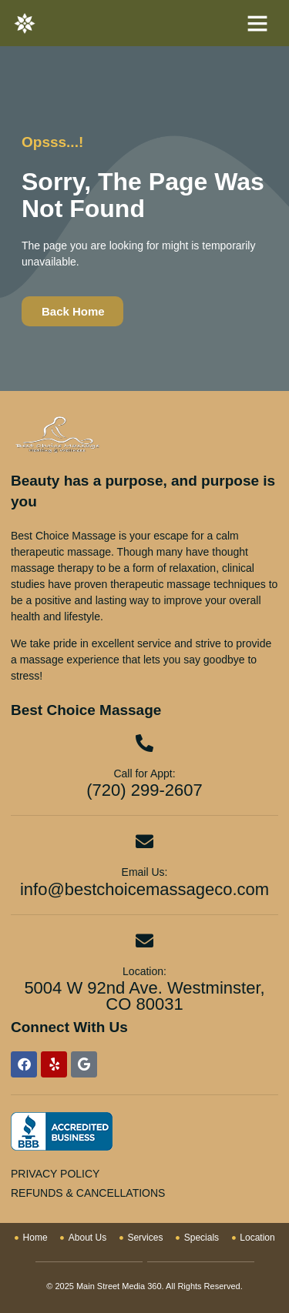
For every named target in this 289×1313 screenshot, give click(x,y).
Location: (144, 971)
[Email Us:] (144, 841)
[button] (257, 23)
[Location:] (144, 941)
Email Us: (145, 872)
